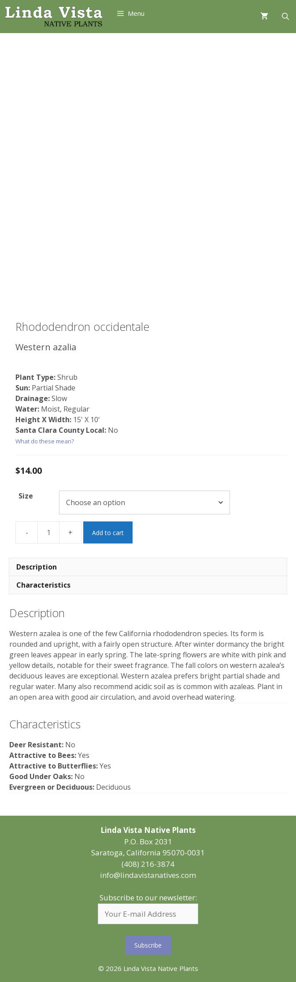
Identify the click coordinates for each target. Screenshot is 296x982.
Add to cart (108, 532)
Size (25, 496)
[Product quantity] (48, 532)
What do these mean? (44, 441)
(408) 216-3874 (148, 864)
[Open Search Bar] (285, 16)
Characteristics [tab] (43, 585)
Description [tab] (36, 567)
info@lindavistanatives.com (148, 875)
